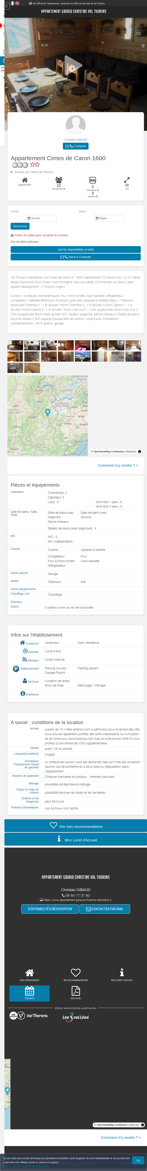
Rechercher (26, 226)
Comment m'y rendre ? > (118, 465)
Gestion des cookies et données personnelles (26, 1166)
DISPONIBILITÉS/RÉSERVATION (53, 912)
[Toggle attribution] (139, 451)
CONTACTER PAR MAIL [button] (108, 912)
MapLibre (131, 451)
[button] (79, 146)
